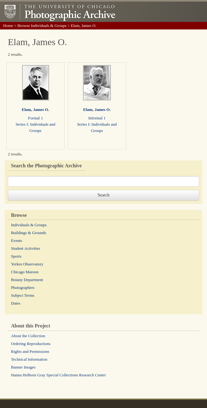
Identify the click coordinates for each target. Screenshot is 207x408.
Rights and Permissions (30, 351)
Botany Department (27, 279)
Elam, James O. (35, 109)
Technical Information (29, 359)
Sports (16, 256)
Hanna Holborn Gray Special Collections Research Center (58, 375)
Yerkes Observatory (27, 264)
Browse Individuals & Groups (42, 25)
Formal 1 (35, 118)
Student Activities (25, 248)
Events (16, 240)
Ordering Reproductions (30, 343)
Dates (15, 303)
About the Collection (28, 335)
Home (8, 25)
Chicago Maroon (25, 271)
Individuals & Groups (28, 224)
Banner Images (23, 367)
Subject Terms (22, 295)
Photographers (22, 287)
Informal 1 (96, 118)
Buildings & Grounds (28, 232)
